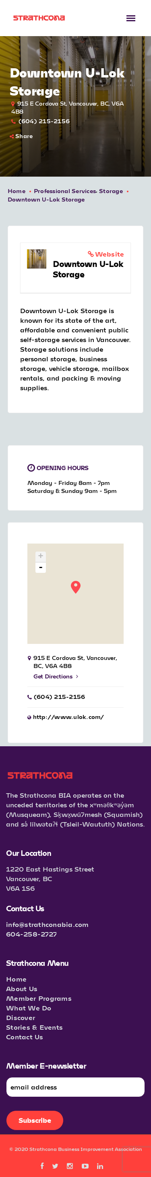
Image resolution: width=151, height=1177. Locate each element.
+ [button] (40, 557)
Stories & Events (34, 1027)
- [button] (41, 567)
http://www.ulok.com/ (68, 716)
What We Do (29, 1008)
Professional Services (65, 190)
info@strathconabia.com (47, 924)
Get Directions (55, 676)
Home (16, 190)
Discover (20, 1017)
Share (21, 135)
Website (109, 254)
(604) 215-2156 (44, 121)
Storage (111, 190)
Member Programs (39, 998)
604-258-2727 (31, 934)
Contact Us (24, 1037)
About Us (21, 988)
